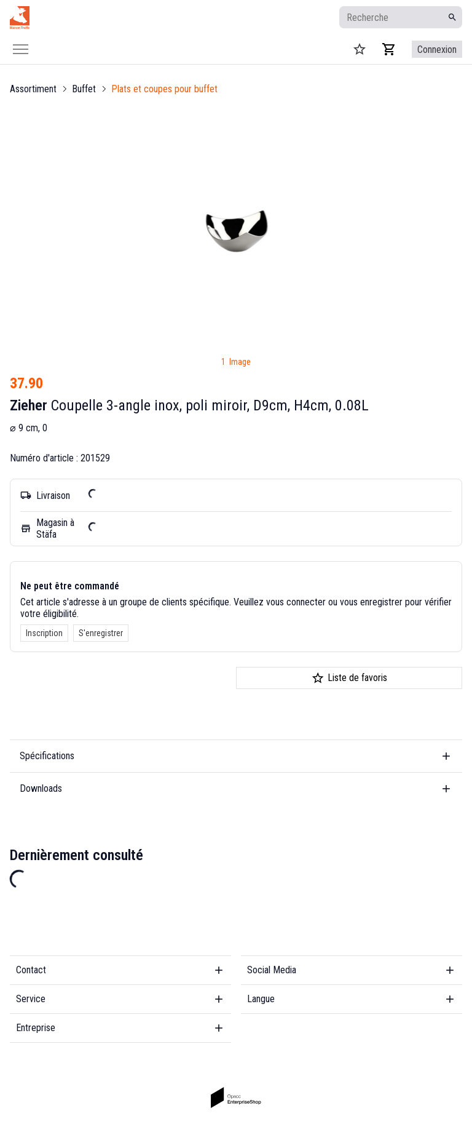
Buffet (84, 89)
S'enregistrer (101, 633)
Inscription (44, 633)
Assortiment (33, 89)
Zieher (28, 405)
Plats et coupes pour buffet (164, 89)
